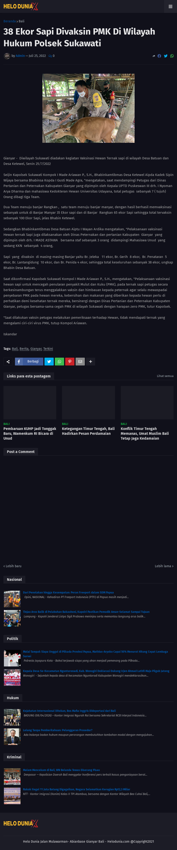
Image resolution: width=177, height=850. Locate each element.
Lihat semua (165, 376)
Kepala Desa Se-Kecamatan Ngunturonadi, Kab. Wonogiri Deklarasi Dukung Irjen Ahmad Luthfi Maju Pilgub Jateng (96, 671)
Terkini (48, 349)
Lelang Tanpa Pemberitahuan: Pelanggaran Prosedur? (57, 730)
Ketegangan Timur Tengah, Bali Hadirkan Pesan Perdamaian (88, 431)
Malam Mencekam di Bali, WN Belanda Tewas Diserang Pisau (61, 770)
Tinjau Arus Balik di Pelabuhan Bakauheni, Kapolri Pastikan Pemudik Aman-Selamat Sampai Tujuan (86, 611)
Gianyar (35, 349)
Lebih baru (13, 566)
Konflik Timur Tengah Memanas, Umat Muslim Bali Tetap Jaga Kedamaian (145, 433)
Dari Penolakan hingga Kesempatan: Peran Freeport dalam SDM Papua (68, 592)
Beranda (9, 21)
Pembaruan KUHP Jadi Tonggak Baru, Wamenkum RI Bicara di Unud (29, 433)
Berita (24, 349)
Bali (21, 21)
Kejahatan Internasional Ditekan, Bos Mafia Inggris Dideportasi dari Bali (69, 711)
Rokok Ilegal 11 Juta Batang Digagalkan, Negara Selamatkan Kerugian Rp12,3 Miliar (76, 789)
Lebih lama (163, 566)
